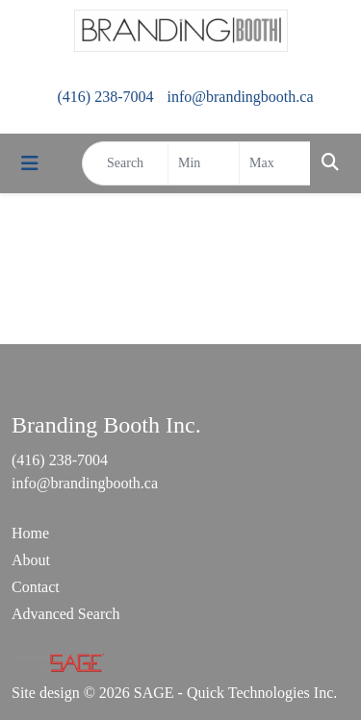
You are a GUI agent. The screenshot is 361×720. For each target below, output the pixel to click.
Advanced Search (65, 614)
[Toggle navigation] (30, 163)
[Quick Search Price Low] (204, 163)
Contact (36, 587)
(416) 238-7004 (105, 96)
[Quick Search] (125, 163)
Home (30, 533)
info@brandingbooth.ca (240, 96)
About (31, 560)
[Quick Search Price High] (275, 163)
